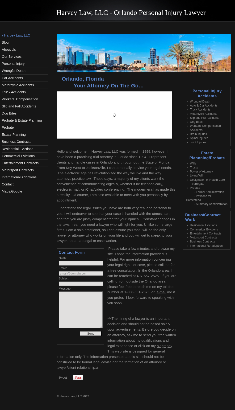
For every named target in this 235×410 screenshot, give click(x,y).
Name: (63, 257)
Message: (65, 288)
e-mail (161, 292)
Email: (63, 268)
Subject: (64, 278)
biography (164, 346)
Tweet (63, 377)
